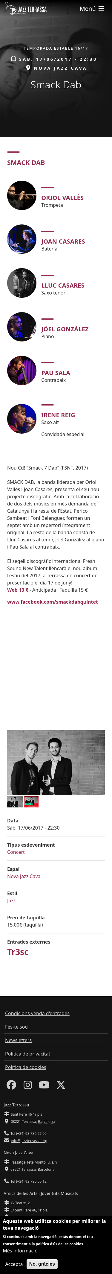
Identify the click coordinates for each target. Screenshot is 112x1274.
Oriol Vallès (62, 198)
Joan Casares (63, 241)
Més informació (20, 1250)
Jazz (11, 900)
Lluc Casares (63, 285)
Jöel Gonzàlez (65, 329)
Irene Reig (58, 415)
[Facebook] (11, 1086)
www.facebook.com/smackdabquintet (52, 602)
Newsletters (18, 1040)
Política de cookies (25, 1067)
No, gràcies (42, 1264)
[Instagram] (28, 1086)
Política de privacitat (27, 1053)
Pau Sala (55, 373)
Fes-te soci (16, 1027)
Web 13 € (17, 590)
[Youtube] (44, 1086)
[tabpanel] (56, 309)
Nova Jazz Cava (24, 876)
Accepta (14, 1264)
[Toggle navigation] (92, 8)
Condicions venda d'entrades (37, 1013)
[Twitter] (61, 1086)
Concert (16, 852)
